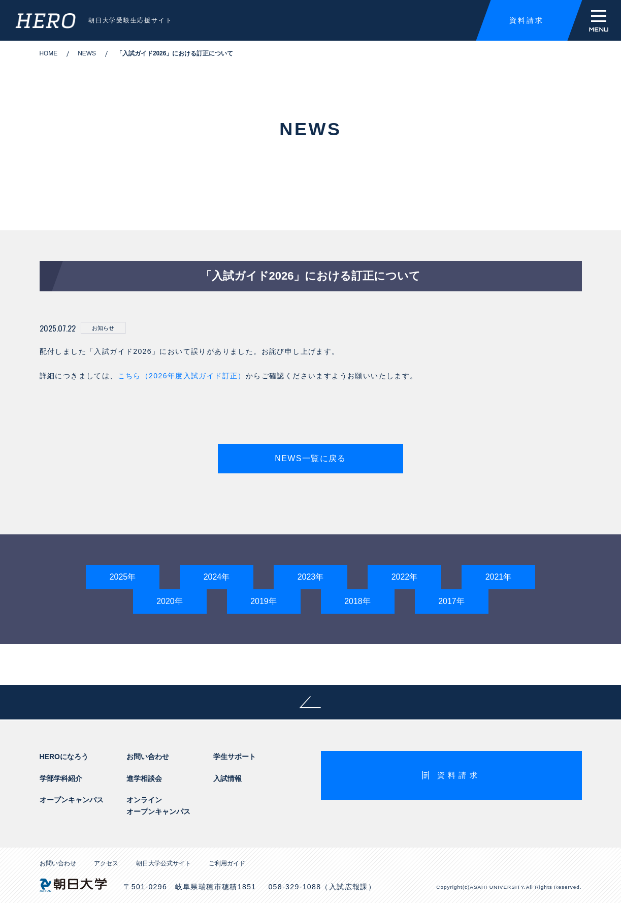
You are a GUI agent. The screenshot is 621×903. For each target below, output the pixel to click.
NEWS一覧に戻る (310, 458)
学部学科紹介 (61, 778)
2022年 (404, 577)
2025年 (123, 577)
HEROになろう (64, 756)
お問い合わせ (147, 756)
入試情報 (227, 778)
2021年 (498, 577)
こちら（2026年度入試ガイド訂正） (182, 376)
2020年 (169, 601)
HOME (49, 53)
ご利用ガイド (227, 863)
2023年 (311, 577)
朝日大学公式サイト (163, 863)
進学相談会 (144, 778)
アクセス (106, 863)
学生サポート (234, 756)
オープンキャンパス (72, 800)
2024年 (217, 577)
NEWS (87, 53)
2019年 (263, 601)
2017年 (451, 601)
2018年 (357, 601)
